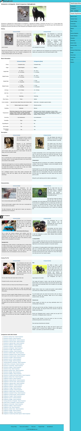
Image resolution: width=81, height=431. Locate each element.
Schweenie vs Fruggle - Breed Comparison (12, 349)
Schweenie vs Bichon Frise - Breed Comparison (13, 336)
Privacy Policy (14, 426)
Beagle (65, 52)
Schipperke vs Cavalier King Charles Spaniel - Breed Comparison (16, 413)
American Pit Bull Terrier (69, 50)
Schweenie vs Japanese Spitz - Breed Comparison (13, 343)
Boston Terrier (67, 42)
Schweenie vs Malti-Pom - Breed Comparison (12, 344)
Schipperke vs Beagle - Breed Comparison (12, 410)
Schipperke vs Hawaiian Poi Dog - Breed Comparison (14, 392)
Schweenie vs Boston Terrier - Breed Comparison (13, 370)
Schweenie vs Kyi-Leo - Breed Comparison (12, 359)
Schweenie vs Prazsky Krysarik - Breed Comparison (14, 356)
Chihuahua (66, 40)
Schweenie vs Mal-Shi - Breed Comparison (12, 338)
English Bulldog (67, 21)
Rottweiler (66, 38)
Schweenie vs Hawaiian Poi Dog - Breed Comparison (14, 354)
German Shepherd (68, 33)
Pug (65, 30)
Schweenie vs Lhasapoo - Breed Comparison (12, 351)
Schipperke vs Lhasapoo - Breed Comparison (12, 389)
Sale (19, 31)
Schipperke (46, 31)
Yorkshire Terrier (67, 18)
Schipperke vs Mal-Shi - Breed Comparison (12, 378)
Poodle (65, 59)
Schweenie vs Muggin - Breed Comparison (12, 360)
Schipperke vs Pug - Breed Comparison (11, 407)
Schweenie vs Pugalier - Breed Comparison (12, 357)
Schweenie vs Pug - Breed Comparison (11, 368)
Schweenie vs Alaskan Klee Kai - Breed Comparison (14, 339)
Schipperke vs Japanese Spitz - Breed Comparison (13, 383)
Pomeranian (66, 23)
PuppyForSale (41, 426)
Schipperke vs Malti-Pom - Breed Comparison (12, 384)
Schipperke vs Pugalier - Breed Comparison (12, 396)
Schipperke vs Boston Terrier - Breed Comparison (13, 408)
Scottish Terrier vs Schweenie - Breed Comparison (13, 364)
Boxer (65, 47)
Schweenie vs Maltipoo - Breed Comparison (12, 373)
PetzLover (33, 426)
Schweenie (15, 31)
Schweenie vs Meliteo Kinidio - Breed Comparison (13, 352)
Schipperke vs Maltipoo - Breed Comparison (12, 412)
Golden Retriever (67, 35)
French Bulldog (67, 26)
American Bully (67, 45)
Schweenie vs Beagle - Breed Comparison (12, 372)
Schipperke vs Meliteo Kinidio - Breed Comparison (13, 391)
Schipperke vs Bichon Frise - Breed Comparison (13, 376)
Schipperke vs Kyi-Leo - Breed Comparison (12, 397)
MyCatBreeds (50, 426)
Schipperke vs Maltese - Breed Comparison (12, 405)
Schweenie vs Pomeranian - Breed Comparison (13, 365)
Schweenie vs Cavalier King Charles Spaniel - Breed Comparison (16, 375)
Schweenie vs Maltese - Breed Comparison (12, 367)
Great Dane (66, 57)
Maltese (66, 28)
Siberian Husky (67, 16)
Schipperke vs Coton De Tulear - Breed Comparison (14, 381)
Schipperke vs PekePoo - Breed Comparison (12, 386)
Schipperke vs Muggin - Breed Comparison (12, 399)
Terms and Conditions (24, 426)
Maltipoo (66, 62)
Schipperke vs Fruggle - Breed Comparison (12, 388)
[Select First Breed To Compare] (72, 6)
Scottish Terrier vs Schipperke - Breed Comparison (13, 402)
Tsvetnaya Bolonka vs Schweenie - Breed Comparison (14, 362)
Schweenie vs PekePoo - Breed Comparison (12, 346)
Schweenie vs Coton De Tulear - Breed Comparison (14, 341)
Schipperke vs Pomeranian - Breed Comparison (13, 404)
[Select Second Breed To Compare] (72, 8)
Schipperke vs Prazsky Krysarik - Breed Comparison (14, 394)
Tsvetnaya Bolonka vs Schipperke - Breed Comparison (14, 400)
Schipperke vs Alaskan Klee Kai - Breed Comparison (14, 380)
